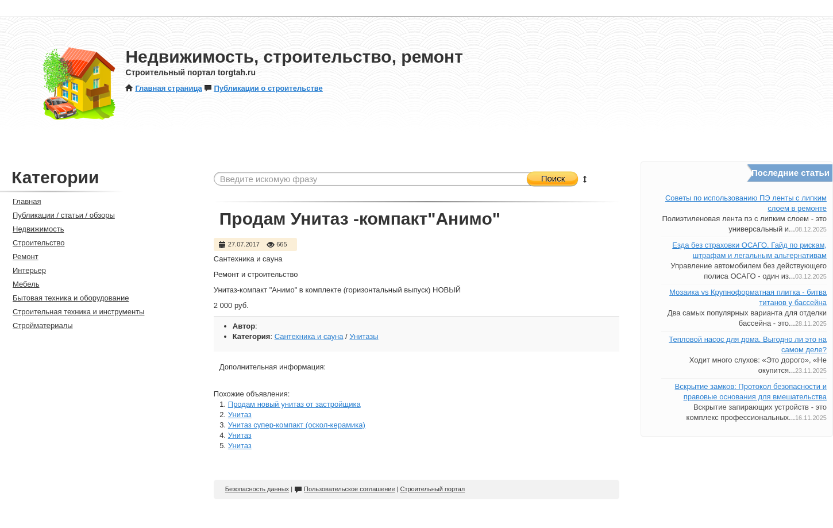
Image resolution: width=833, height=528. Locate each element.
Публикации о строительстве (263, 88)
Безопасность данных (257, 488)
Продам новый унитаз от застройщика (294, 404)
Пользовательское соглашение (344, 488)
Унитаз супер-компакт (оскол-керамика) (296, 425)
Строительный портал (432, 488)
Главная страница (163, 88)
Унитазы (363, 336)
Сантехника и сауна (309, 336)
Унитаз (240, 414)
